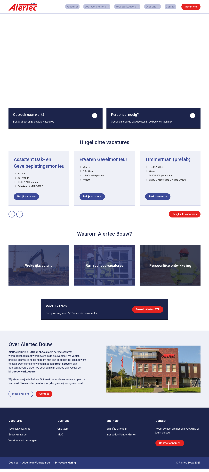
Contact (171, 6)
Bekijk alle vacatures (184, 215)
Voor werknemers (97, 6)
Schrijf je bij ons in (116, 432)
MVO (60, 438)
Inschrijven (191, 6)
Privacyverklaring (65, 466)
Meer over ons (21, 397)
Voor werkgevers (127, 6)
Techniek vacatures (19, 432)
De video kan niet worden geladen (104, 65)
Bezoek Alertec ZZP (147, 311)
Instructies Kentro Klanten (121, 438)
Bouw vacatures (17, 438)
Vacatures (77, 6)
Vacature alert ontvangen (22, 443)
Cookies (13, 466)
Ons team (62, 432)
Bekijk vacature (26, 198)
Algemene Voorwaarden (36, 466)
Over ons (152, 6)
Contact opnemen (169, 446)
